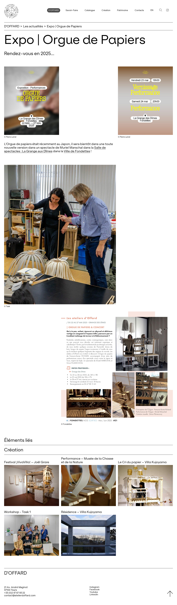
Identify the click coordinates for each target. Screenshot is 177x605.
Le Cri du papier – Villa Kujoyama (142, 462)
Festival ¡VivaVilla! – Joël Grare (26, 462)
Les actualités (33, 26)
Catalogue (90, 10)
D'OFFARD (53, 10)
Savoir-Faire (72, 10)
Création (106, 10)
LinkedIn (94, 594)
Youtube (94, 592)
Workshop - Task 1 (17, 512)
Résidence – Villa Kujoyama (81, 512)
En (152, 10)
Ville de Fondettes (77, 151)
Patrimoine (122, 10)
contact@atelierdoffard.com (20, 595)
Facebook (95, 589)
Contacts (139, 10)
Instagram (94, 587)
